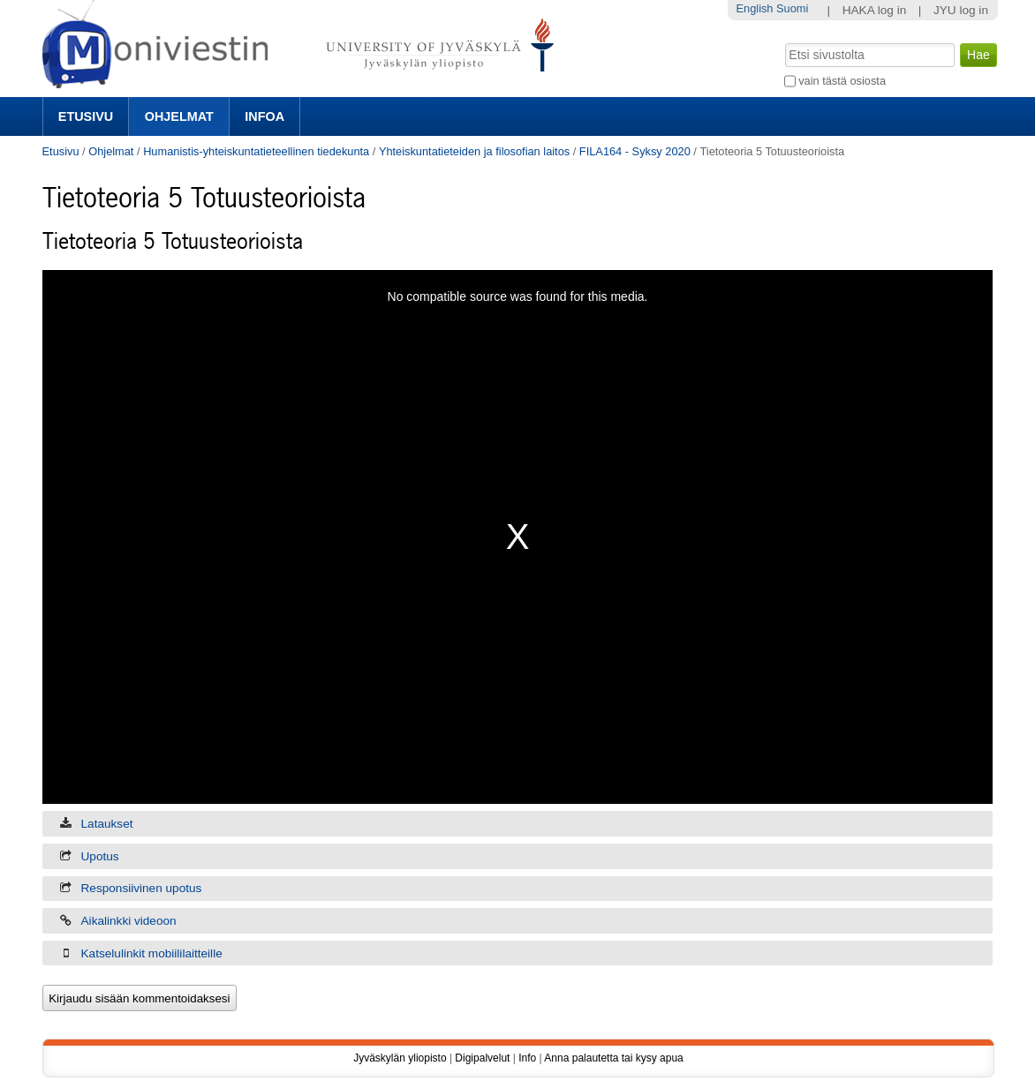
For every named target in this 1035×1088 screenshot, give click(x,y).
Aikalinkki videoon (129, 920)
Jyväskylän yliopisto (399, 1058)
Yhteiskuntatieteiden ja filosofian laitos (474, 151)
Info (527, 1058)
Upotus (100, 856)
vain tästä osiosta (842, 80)
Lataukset (107, 823)
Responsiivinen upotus (141, 888)
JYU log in (960, 10)
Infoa (264, 116)
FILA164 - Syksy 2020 (635, 151)
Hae (782, 41)
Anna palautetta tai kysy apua (613, 1058)
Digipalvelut (482, 1058)
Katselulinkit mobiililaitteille (152, 953)
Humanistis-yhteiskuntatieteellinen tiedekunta (256, 151)
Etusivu (85, 116)
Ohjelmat (179, 116)
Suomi (792, 8)
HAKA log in (874, 10)
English (755, 8)
